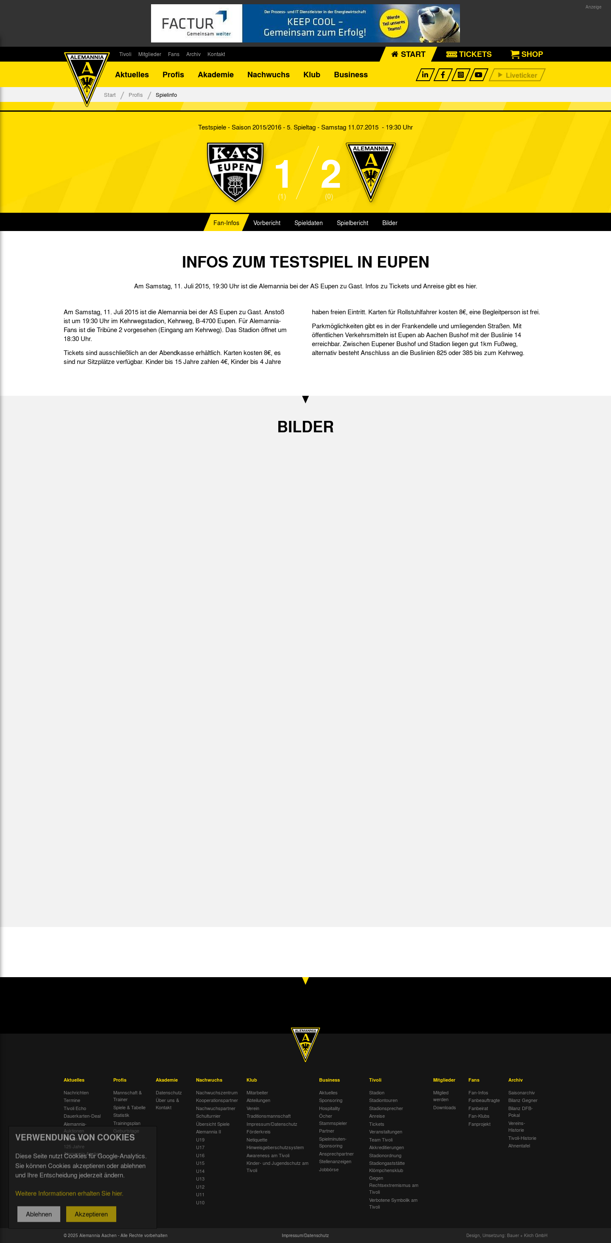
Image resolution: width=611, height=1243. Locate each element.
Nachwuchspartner (215, 1108)
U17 (200, 1147)
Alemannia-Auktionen (75, 1127)
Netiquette (257, 1139)
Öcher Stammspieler (333, 1119)
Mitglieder (149, 54)
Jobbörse (329, 1169)
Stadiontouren (383, 1099)
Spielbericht (352, 222)
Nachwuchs (268, 74)
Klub (311, 74)
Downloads (444, 1107)
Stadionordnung (385, 1155)
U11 (200, 1194)
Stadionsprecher (386, 1108)
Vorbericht (266, 222)
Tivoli (125, 54)
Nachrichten (76, 1092)
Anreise (377, 1115)
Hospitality (329, 1108)
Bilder (390, 222)
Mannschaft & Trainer (127, 1096)
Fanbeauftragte (484, 1099)
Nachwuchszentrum (217, 1092)
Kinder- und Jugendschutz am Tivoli (277, 1166)
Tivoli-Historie (522, 1137)
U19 (200, 1139)
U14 (200, 1170)
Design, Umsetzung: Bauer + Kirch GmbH (506, 1235)
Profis (173, 74)
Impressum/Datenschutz (272, 1123)
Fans (173, 54)
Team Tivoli (380, 1139)
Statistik (121, 1114)
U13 (200, 1178)
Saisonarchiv (521, 1092)
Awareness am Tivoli (268, 1155)
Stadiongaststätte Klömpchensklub (387, 1166)
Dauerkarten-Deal (82, 1115)
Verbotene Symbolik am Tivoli (393, 1203)
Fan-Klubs (479, 1115)
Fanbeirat (478, 1108)
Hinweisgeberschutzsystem (275, 1147)
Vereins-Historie (516, 1126)
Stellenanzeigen (335, 1161)
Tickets (376, 1123)
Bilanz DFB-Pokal (520, 1112)
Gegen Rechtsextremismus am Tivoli (393, 1184)
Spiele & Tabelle (129, 1107)
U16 (200, 1155)
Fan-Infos (226, 222)
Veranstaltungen (385, 1131)
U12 (200, 1186)
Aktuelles (132, 74)
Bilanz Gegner (523, 1099)
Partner (326, 1130)
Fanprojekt (479, 1123)
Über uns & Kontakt (167, 1103)
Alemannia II (208, 1131)
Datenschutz (169, 1092)
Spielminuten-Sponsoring (333, 1142)
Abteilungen (258, 1099)
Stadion (376, 1092)
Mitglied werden (440, 1096)
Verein (253, 1108)
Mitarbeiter (257, 1092)
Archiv (193, 54)
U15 (200, 1162)
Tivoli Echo (75, 1108)
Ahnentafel (519, 1145)
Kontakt (216, 54)
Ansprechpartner (336, 1153)
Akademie (216, 74)
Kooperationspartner (217, 1099)
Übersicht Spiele (213, 1123)
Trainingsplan (126, 1122)
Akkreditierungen (386, 1147)
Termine (72, 1099)
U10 (200, 1202)
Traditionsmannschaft (269, 1115)
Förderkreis (259, 1131)
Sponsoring (330, 1099)
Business (351, 74)
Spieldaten (308, 222)
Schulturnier (208, 1115)
